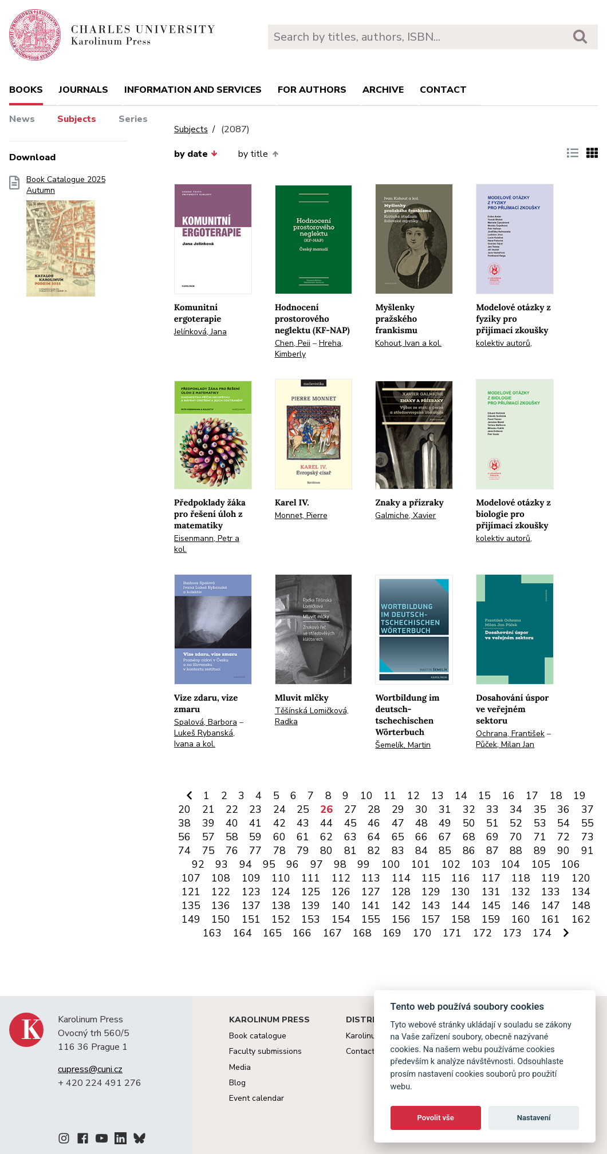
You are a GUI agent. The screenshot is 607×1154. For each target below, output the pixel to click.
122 (220, 892)
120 (580, 878)
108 (220, 878)
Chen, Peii (292, 343)
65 (398, 837)
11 (390, 796)
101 (420, 864)
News (22, 119)
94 (245, 864)
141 (370, 905)
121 (191, 892)
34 (516, 809)
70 (516, 837)
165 (272, 933)
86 (469, 850)
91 (587, 850)
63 (350, 837)
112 (341, 878)
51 (492, 823)
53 (540, 823)
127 (370, 892)
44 (326, 823)
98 (340, 864)
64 (374, 837)
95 (269, 864)
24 (279, 809)
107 (191, 878)
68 (469, 837)
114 (401, 878)
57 (208, 837)
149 (191, 919)
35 (540, 809)
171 (452, 933)
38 (184, 823)
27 (350, 809)
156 (401, 919)
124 (280, 892)
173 (512, 933)
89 (540, 850)
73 (587, 837)
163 (212, 933)
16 (508, 796)
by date (196, 154)
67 (445, 837)
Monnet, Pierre (301, 515)
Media (240, 1067)
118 (520, 878)
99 (363, 864)
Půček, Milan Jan (505, 744)
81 (350, 850)
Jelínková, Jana (200, 331)
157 (430, 919)
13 (437, 796)
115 (430, 878)
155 (370, 919)
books (26, 90)
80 (326, 850)
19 (579, 796)
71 (540, 837)
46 (374, 823)
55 (587, 823)
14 (461, 796)
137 (251, 905)
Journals (83, 90)
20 (184, 809)
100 (390, 864)
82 (374, 850)
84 (421, 850)
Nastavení (534, 1117)
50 (469, 823)
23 (255, 809)
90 (563, 850)
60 (279, 837)
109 (251, 878)
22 (232, 809)
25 (303, 809)
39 (208, 823)
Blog (237, 1082)
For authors (312, 90)
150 (220, 919)
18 (556, 796)
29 (398, 809)
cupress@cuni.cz (90, 1069)
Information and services (193, 90)
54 (563, 823)
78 (279, 850)
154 (341, 919)
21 (208, 809)
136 (220, 905)
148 (580, 905)
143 (430, 905)
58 (232, 837)
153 (310, 919)
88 (516, 850)
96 (292, 864)
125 (310, 892)
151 (251, 919)
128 (401, 892)
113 (370, 878)
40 (232, 823)
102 (451, 864)
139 (310, 905)
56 (184, 837)
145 (491, 905)
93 (221, 864)
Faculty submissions (265, 1051)
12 (413, 796)
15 (484, 796)
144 (460, 905)
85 (445, 850)
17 (532, 796)
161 (550, 919)
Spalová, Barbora (205, 722)
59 (255, 837)
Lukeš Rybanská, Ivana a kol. (204, 738)
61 (303, 837)
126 (341, 892)
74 (184, 850)
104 (510, 864)
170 (422, 933)
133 (550, 892)
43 (303, 823)
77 (255, 850)
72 (563, 837)
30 (421, 809)
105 (540, 864)
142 (401, 905)
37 (587, 809)
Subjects (76, 119)
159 (491, 919)
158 (460, 919)
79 (303, 850)
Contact (443, 90)
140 (341, 905)
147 (550, 905)
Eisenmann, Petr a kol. (206, 544)
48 (421, 823)
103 (480, 864)
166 (302, 933)
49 (445, 823)
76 (232, 850)
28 (374, 809)
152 (280, 919)
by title (258, 154)
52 (516, 823)
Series (133, 119)
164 (242, 933)
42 (279, 823)
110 (280, 878)
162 (580, 919)
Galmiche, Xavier (405, 515)
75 (208, 850)
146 (520, 905)
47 (398, 823)
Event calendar (256, 1098)
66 (421, 837)
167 (332, 933)
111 (310, 878)
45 (350, 823)
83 (398, 850)
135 (191, 905)
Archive (383, 90)
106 (570, 864)
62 (326, 837)
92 (198, 864)
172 (482, 933)
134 (580, 892)
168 (362, 933)
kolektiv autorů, (504, 343)
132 (520, 892)
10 (366, 796)
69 (492, 837)
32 (469, 809)
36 (563, 809)
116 (460, 878)
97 (316, 864)
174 (542, 933)
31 (445, 809)
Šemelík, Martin (403, 745)
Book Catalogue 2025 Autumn (65, 240)
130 (460, 892)
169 (392, 933)
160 (520, 919)
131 (491, 892)
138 (280, 905)
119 (550, 878)
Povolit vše (435, 1117)
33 (492, 809)
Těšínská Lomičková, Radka (312, 716)
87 (492, 850)
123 (251, 892)
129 (430, 892)
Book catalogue (257, 1035)
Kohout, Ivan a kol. (408, 343)
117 (491, 878)
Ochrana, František (510, 733)
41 (255, 823)
